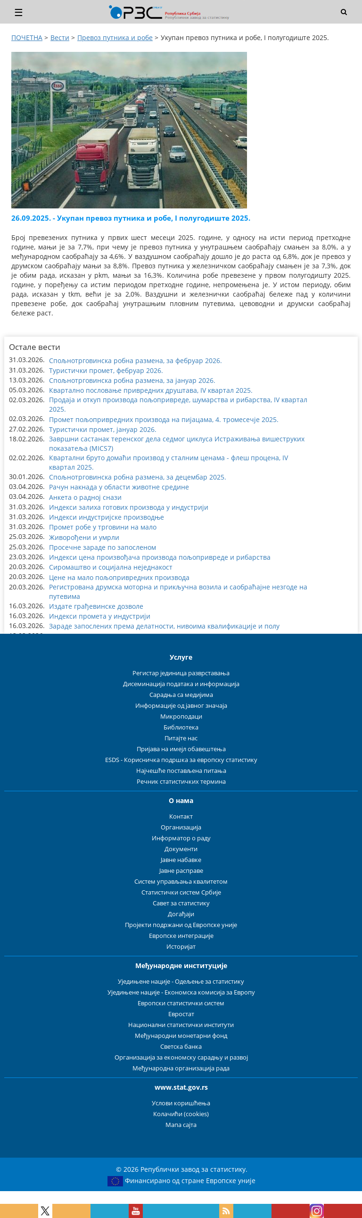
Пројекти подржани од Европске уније (181, 925)
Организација (181, 827)
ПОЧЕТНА (26, 37)
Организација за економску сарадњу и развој (181, 1057)
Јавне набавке (181, 860)
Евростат (181, 1014)
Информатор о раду (181, 838)
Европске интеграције (181, 936)
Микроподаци (181, 717)
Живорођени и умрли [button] (84, 537)
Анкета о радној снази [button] (85, 497)
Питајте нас (181, 738)
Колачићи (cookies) (181, 1114)
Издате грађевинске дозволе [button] (96, 606)
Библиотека (181, 727)
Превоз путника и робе (115, 37)
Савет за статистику (181, 903)
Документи (181, 849)
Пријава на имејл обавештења (181, 749)
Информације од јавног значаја (181, 706)
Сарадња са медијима (181, 695)
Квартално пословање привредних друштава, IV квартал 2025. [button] (151, 390)
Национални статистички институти (181, 1025)
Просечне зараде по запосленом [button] (102, 547)
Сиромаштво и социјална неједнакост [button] (111, 567)
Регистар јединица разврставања (181, 673)
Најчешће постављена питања (181, 771)
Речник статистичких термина (181, 782)
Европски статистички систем (181, 1003)
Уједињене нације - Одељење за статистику (181, 982)
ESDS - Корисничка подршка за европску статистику (181, 760)
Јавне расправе (181, 871)
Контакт (181, 816)
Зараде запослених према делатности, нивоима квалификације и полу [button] (164, 625)
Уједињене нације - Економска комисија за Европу (181, 992)
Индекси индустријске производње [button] (106, 517)
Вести (59, 37)
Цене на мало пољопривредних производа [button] (119, 577)
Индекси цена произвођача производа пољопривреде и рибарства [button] (160, 557)
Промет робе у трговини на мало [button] (102, 526)
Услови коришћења (181, 1103)
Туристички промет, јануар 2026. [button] (102, 429)
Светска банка (181, 1047)
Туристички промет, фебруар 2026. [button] (106, 370)
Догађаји (181, 914)
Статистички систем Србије (181, 892)
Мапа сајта (181, 1125)
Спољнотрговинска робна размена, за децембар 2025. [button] (137, 476)
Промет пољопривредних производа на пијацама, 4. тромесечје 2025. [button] (164, 419)
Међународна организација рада (181, 1068)
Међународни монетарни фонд (181, 1036)
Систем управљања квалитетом (181, 882)
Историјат (181, 947)
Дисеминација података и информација (181, 684)
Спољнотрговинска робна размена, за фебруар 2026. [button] (135, 360)
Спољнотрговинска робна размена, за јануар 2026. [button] (132, 380)
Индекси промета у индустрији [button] (99, 616)
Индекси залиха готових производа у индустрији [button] (128, 507)
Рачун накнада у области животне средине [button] (119, 486)
